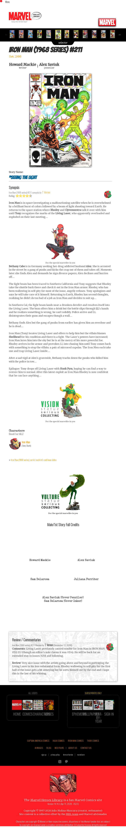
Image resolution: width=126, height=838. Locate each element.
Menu (7, 1)
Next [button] (119, 34)
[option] (13, 34)
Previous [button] (6, 34)
